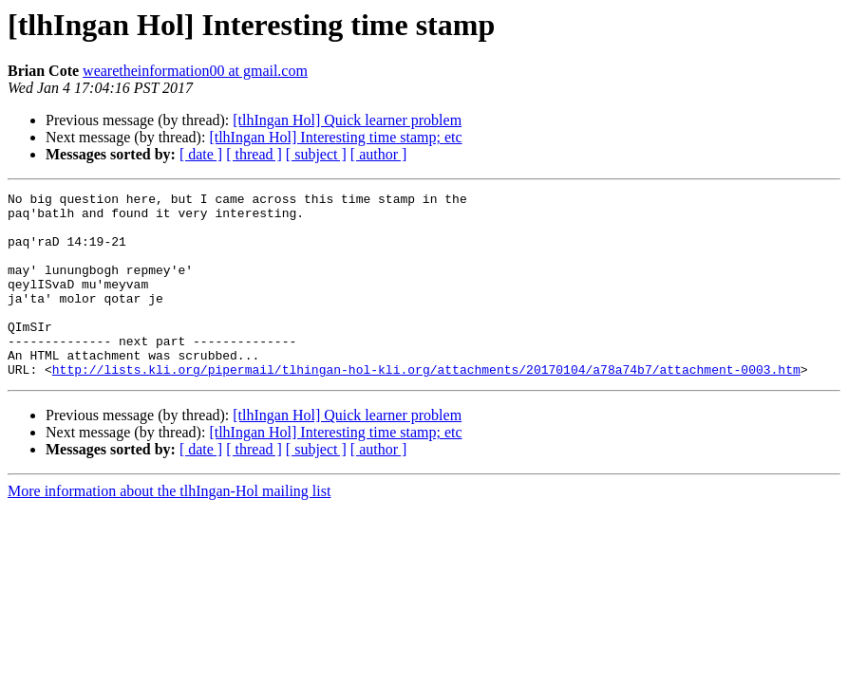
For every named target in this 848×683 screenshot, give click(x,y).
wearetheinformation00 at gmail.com (195, 71)
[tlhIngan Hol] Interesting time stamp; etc (335, 137)
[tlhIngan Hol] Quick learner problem (347, 120)
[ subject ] (316, 154)
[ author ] (378, 154)
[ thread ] (254, 154)
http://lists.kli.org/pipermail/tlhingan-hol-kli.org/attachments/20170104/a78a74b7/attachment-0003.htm (426, 406)
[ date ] (200, 154)
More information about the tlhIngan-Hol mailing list (169, 528)
